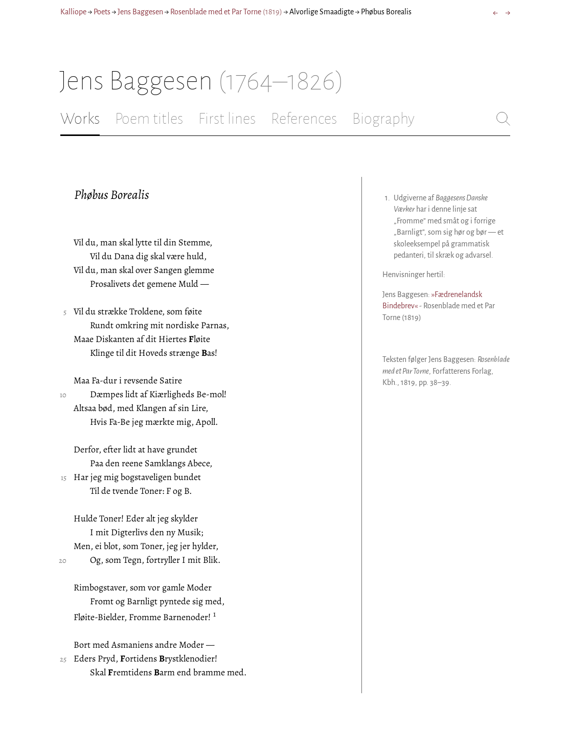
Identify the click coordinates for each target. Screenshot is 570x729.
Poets (102, 12)
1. (387, 198)
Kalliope (73, 12)
